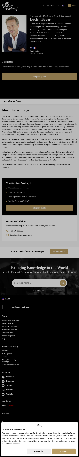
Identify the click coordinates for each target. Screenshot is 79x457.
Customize (38, 451)
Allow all (63, 451)
